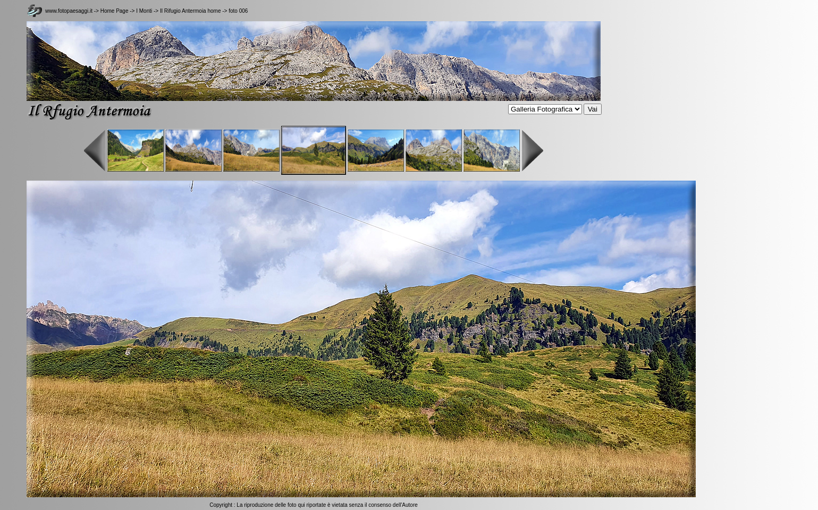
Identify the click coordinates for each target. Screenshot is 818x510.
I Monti (145, 11)
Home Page (114, 11)
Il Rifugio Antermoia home (190, 11)
